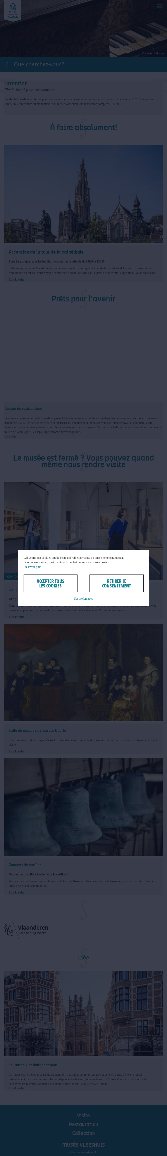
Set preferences (83, 598)
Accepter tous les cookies (50, 583)
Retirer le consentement (116, 583)
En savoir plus (32, 566)
